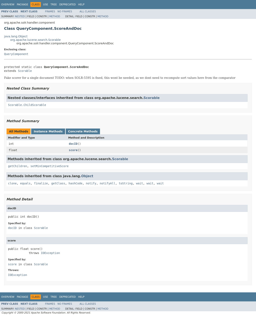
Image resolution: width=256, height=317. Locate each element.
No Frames (64, 11)
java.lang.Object (16, 36)
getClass (58, 183)
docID (73, 143)
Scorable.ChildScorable (27, 105)
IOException (50, 253)
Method (54, 16)
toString (126, 183)
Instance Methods (48, 131)
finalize (41, 183)
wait (139, 183)
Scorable (25, 70)
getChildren (17, 166)
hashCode (75, 183)
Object (87, 176)
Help (81, 4)
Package (22, 4)
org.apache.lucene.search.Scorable (35, 39)
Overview (7, 4)
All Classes (88, 11)
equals (25, 183)
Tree (54, 4)
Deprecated (67, 4)
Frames (50, 11)
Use (45, 4)
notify (91, 183)
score (73, 150)
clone (12, 183)
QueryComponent (16, 54)
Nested (20, 16)
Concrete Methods (83, 131)
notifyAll (107, 183)
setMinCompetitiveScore (50, 166)
